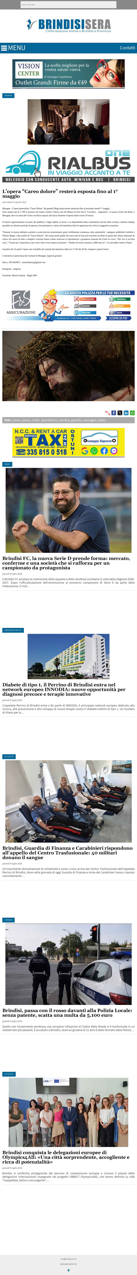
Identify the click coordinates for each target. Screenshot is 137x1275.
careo (16, 420)
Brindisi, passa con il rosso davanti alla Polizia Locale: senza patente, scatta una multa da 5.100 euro (67, 1013)
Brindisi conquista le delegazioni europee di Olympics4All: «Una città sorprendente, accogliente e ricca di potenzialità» (66, 1157)
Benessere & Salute (13, 630)
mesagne (90, 420)
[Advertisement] (68, 609)
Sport (7, 464)
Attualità (9, 756)
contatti (127, 48)
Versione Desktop (68, 1264)
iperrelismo (49, 420)
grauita (76, 420)
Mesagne (8, 95)
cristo (36, 420)
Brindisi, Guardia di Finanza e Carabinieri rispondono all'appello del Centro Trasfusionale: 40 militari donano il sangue (67, 853)
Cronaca (8, 920)
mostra (64, 420)
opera (26, 420)
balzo (102, 420)
